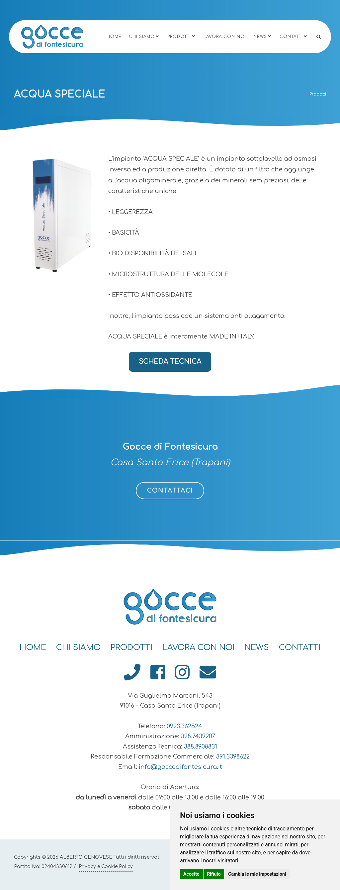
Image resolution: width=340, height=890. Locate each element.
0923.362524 (184, 726)
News (262, 36)
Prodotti (181, 36)
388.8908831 (200, 746)
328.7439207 (198, 736)
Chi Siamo (144, 36)
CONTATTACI (170, 490)
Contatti (294, 36)
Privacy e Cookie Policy (106, 866)
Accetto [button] (191, 874)
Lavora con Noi (225, 36)
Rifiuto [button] (214, 874)
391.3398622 (233, 756)
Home (114, 36)
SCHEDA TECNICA (170, 361)
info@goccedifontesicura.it (180, 767)
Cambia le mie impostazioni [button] (257, 874)
